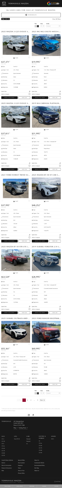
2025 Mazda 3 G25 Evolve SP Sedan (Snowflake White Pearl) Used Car (15, 32)
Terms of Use (20, 470)
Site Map (50, 462)
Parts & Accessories (6, 465)
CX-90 (3, 455)
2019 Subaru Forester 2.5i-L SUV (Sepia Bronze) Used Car (46, 247)
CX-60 (3, 448)
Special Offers (20, 460)
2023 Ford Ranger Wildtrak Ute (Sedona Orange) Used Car (46, 318)
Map (15, 428)
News (18, 468)
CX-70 (3, 450)
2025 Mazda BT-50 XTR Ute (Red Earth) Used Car (15, 247)
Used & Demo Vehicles (7, 460)
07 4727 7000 (21, 425)
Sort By (47, 23)
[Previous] (2, 57)
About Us (35, 460)
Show (41, 23)
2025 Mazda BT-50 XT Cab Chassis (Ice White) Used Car (46, 175)
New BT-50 (17, 439)
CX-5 (3, 443)
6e (27, 443)
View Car (24, 97)
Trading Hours (22, 428)
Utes (15, 436)
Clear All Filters (56, 19)
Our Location (20, 462)
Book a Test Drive (9, 97)
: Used (5, 19)
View (35, 23)
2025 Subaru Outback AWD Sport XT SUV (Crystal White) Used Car (15, 318)
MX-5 (52, 439)
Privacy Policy (20, 473)
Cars (28, 436)
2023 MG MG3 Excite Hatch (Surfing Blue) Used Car (46, 32)
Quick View (15, 91)
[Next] (29, 57)
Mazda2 (28, 439)
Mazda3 (28, 441)
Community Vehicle (37, 462)
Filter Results (31, 15)
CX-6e (3, 446)
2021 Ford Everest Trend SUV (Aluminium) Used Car (15, 175)
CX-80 (3, 453)
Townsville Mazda (18, 3)
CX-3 (3, 439)
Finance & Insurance (7, 468)
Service (3, 462)
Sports (53, 436)
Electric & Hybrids (42, 437)
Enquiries (19, 465)
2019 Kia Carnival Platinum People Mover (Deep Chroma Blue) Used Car (46, 103)
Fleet (3, 470)
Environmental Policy (53, 460)
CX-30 (3, 441)
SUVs (3, 436)
